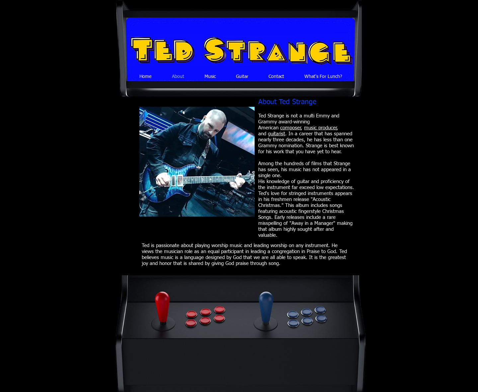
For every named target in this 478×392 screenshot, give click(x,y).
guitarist (276, 133)
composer (290, 127)
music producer (320, 127)
